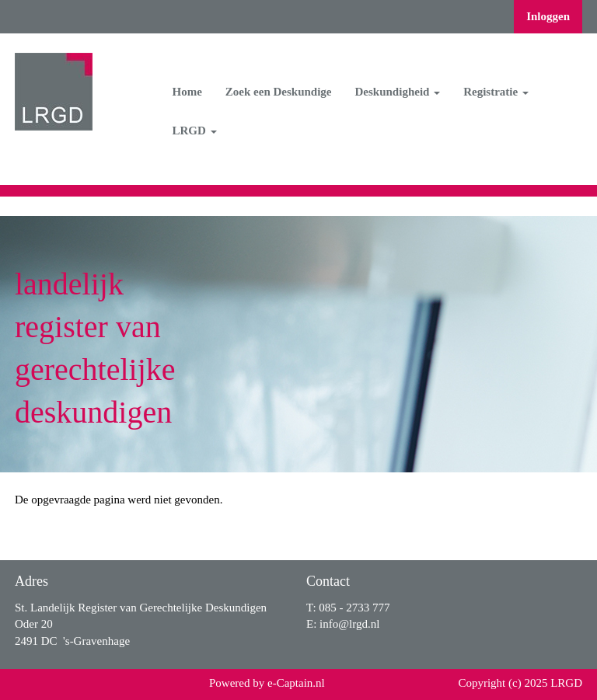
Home (187, 91)
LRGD (195, 130)
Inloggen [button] (548, 16)
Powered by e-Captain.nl (267, 683)
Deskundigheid (398, 91)
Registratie (496, 91)
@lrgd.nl (349, 624)
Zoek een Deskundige (278, 91)
